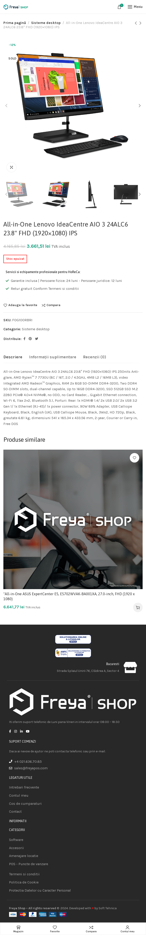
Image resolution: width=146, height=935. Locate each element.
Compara (53, 305)
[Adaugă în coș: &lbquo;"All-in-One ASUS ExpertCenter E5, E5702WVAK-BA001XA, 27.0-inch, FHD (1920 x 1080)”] (138, 607)
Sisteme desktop (46, 23)
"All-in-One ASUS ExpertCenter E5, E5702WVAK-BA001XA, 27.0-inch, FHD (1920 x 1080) (69, 596)
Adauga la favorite (22, 305)
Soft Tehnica (108, 908)
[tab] (13, 357)
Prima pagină (14, 23)
